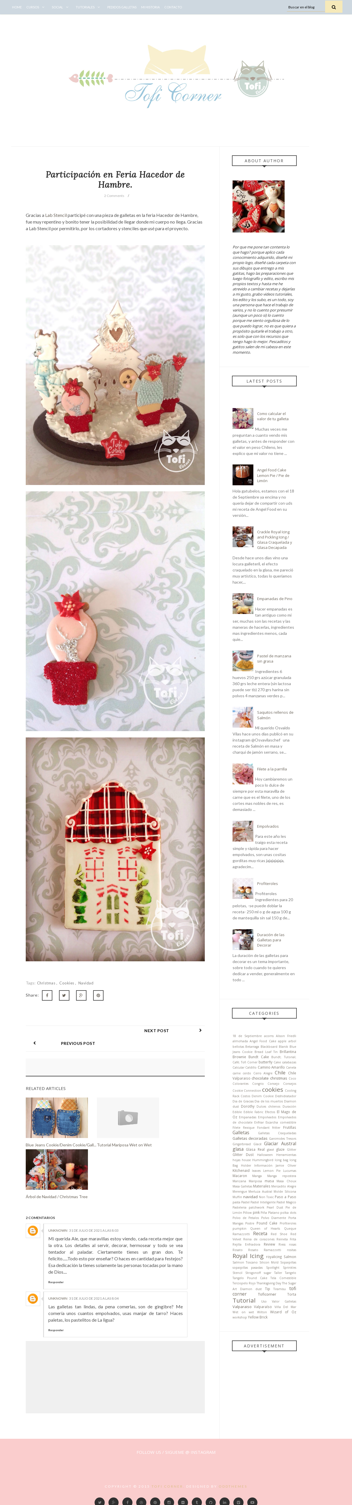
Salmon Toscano (245, 1262)
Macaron (240, 1175)
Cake (277, 1062)
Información (263, 1165)
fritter (276, 1128)
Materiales (261, 1186)
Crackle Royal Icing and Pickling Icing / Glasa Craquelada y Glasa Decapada (274, 539)
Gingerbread (242, 1144)
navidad (86, 983)
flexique (249, 1128)
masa (269, 1180)
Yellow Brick (258, 1317)
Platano (273, 1213)
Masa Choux (286, 1181)
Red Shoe (279, 1234)
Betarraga (252, 1047)
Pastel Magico (286, 1202)
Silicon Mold (269, 1262)
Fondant (263, 1128)
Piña (264, 1213)
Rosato (238, 1250)
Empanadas (247, 1117)
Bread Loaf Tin (266, 1052)
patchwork (256, 1207)
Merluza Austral (260, 1191)
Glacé (257, 1144)
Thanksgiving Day (269, 1283)
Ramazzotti (241, 1234)
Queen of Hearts (265, 1228)
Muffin (237, 1197)
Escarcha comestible (281, 1122)
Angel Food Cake (263, 1041)
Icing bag (281, 1160)
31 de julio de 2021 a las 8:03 (94, 1218)
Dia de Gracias (243, 1101)
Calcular (238, 1067)
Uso (264, 1301)
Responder (56, 1269)
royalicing (274, 1256)
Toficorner (267, 1294)
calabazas (289, 1062)
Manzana (239, 1181)
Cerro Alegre (263, 1073)
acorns (269, 1036)
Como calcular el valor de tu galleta (273, 416)
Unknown (57, 1218)
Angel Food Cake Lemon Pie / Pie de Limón (273, 475)
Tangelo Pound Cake (250, 1278)
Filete (236, 1128)
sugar (267, 1273)
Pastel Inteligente (262, 1202)
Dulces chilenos (268, 1106)
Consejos (289, 1084)
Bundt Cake (258, 1056)
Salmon (290, 1256)
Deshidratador (285, 1096)
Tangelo (290, 1273)
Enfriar (259, 1122)
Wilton (262, 1312)
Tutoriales (89, 7)
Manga (257, 1176)
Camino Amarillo (271, 1067)
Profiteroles (267, 883)
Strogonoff (253, 1273)
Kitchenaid (241, 1170)
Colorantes (240, 1084)
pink (256, 1212)
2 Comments (114, 195)
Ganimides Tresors (282, 1139)
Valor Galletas (284, 1301)
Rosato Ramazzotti (264, 1250)
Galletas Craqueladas (277, 1133)
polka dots (288, 1213)
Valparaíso (263, 1306)
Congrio (258, 1084)
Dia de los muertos (269, 1101)
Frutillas (289, 1127)
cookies (67, 983)
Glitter (291, 1150)
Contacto (173, 7)
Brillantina (288, 1051)
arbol (292, 1041)
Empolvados (268, 826)
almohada (240, 1041)
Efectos (270, 1112)
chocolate (260, 1078)
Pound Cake (267, 1223)
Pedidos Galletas (122, 7)
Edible (237, 1112)
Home (17, 7)
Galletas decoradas (250, 1138)
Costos (245, 1096)
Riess (282, 1244)
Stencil (237, 1273)
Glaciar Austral (280, 1143)
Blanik (283, 1047)
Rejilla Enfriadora (246, 1244)
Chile (280, 1072)
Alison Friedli (286, 1036)
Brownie (239, 1056)
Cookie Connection (247, 1091)
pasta (236, 1202)
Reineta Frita (286, 1239)
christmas (46, 983)
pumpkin (239, 1228)
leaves (256, 1171)
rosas (292, 1244)
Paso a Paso (285, 1196)
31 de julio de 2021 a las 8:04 (94, 1285)
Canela (291, 1067)
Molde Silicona (285, 1191)
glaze (280, 1149)
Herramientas (286, 1155)
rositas (291, 1250)
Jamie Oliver (286, 1165)
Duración (289, 1106)
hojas (236, 1160)
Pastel (245, 1202)
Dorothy (248, 1106)
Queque (290, 1228)
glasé (270, 1150)
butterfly (265, 1062)
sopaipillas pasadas (248, 1268)
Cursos (36, 7)
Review (269, 1244)
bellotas (238, 1047)
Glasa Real (255, 1149)
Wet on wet (243, 1312)
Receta (260, 1233)
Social (61, 7)
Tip (267, 1288)
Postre (249, 1223)
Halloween (265, 1155)
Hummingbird (262, 1160)
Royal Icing (248, 1256)
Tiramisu (279, 1289)
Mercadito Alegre (283, 1186)
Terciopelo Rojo (244, 1283)
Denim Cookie (263, 1096)
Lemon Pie (272, 1171)
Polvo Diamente (273, 1218)
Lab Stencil (56, 215)
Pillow (247, 1213)
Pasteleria (239, 1207)
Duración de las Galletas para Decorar (271, 940)
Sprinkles (289, 1268)
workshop (240, 1317)
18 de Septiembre (247, 1036)
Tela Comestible (283, 1278)
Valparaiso (242, 1306)
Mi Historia (150, 7)
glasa (238, 1149)
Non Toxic (266, 1197)
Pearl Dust (275, 1207)
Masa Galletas (242, 1186)
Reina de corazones (258, 1239)
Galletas (241, 1132)
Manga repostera (281, 1176)
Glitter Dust (243, 1154)
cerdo (247, 1073)
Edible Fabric (253, 1112)
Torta (291, 1294)
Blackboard (269, 1047)
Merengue (240, 1191)
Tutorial (244, 1300)
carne (237, 1073)
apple (282, 1041)
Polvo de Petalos (246, 1218)
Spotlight (272, 1268)
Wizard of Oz (283, 1312)
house (246, 1160)
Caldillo (251, 1067)
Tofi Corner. (168, 1473)
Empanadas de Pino (274, 598)
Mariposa (255, 1181)
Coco (292, 1078)
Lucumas (289, 1171)
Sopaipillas (288, 1262)
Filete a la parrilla (272, 769)
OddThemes (233, 1473)
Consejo (273, 1084)
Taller (278, 1273)
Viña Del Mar (285, 1307)
